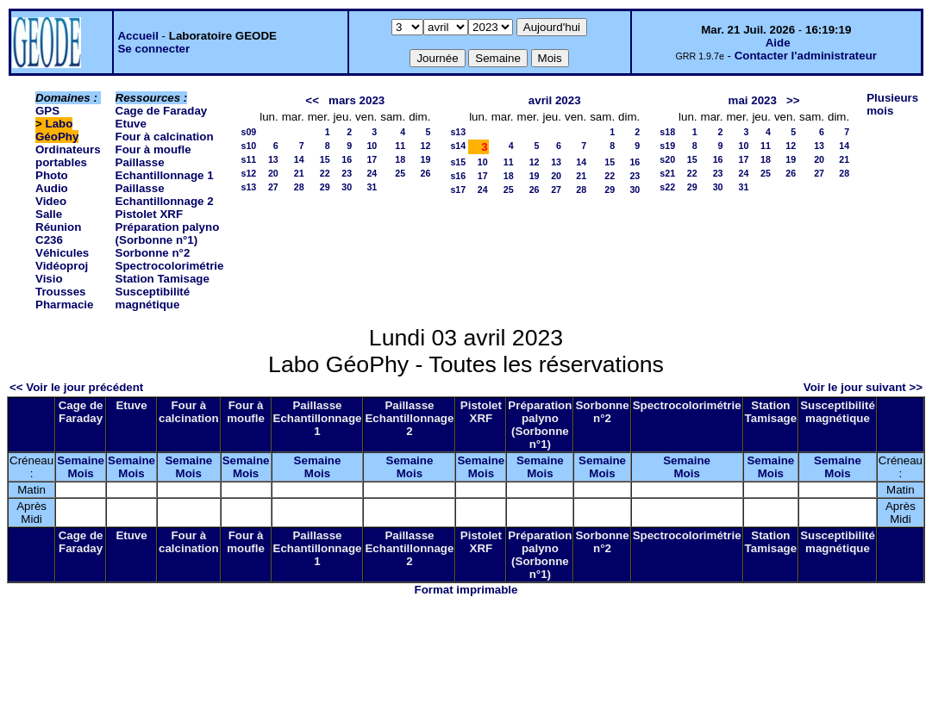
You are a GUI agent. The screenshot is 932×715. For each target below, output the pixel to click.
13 (273, 159)
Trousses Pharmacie (64, 298)
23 (346, 173)
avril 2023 (555, 100)
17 (371, 159)
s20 (667, 159)
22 (325, 173)
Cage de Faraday (162, 110)
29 (325, 187)
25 (400, 173)
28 (299, 187)
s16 (458, 176)
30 (346, 187)
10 (371, 145)
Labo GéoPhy (56, 130)
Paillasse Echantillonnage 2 (165, 195)
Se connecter (153, 48)
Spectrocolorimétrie (170, 265)
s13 (248, 187)
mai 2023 (753, 100)
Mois (80, 473)
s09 (248, 132)
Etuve (131, 123)
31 (371, 187)
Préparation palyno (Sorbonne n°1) (168, 233)
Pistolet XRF (150, 214)
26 (426, 173)
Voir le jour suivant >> (863, 387)
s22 (667, 187)
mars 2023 (356, 100)
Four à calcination (165, 136)
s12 (248, 173)
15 (325, 159)
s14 (458, 145)
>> (793, 100)
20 (273, 173)
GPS (47, 110)
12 (426, 145)
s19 (667, 145)
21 (299, 173)
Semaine (80, 460)
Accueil (137, 35)
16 (346, 159)
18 (400, 159)
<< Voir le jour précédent (76, 387)
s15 (458, 162)
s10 (248, 145)
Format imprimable (466, 589)
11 (400, 145)
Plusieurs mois (892, 104)
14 (299, 159)
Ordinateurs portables (68, 156)
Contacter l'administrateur (806, 55)
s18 (667, 132)
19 (426, 159)
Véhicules (62, 252)
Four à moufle (153, 149)
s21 (667, 173)
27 (273, 187)
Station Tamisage (163, 278)
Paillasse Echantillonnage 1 (165, 169)
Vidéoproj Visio (61, 272)
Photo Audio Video (51, 188)
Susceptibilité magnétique (153, 298)
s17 (458, 189)
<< (312, 100)
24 (371, 173)
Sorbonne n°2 (153, 252)
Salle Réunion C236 (58, 227)
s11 (248, 159)
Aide (778, 42)
